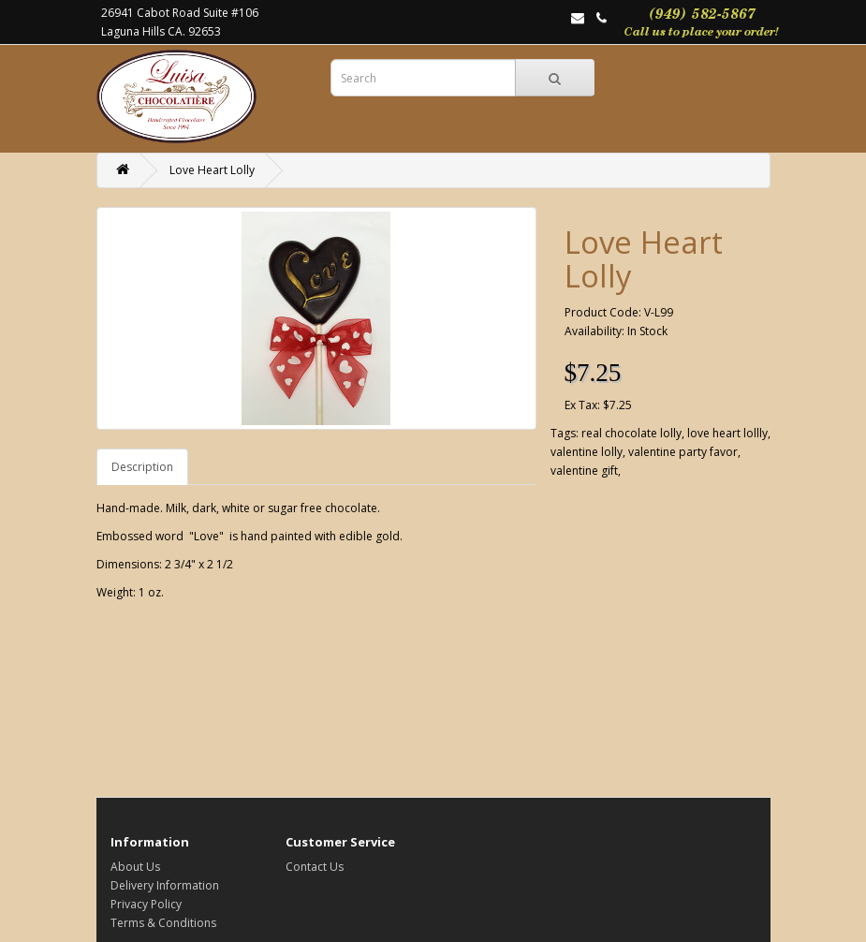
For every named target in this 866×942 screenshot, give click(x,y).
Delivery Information (164, 885)
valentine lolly (586, 452)
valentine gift (584, 470)
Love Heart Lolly (212, 170)
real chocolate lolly (631, 433)
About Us (135, 867)
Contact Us (315, 867)
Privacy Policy (146, 904)
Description (142, 467)
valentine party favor (683, 452)
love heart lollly (727, 433)
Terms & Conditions (163, 923)
